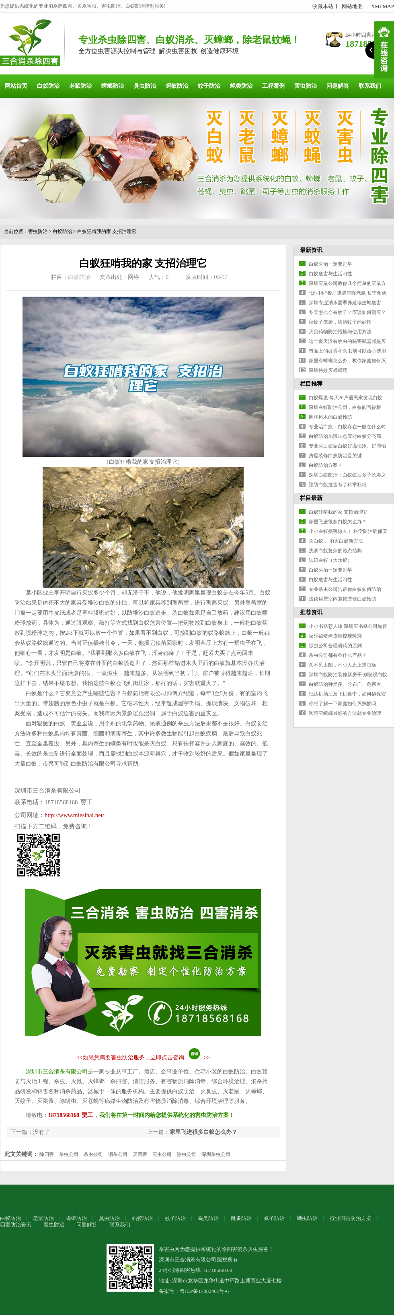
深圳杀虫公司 (215, 1154)
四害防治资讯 (15, 1225)
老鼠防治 (80, 86)
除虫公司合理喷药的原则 (335, 645)
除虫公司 (186, 1154)
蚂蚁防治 (177, 86)
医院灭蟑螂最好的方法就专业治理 (345, 713)
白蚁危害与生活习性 (330, 274)
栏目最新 (311, 498)
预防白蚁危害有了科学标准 (338, 484)
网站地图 (352, 6)
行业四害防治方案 (350, 1218)
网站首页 (16, 86)
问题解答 (337, 86)
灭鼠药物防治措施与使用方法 (340, 331)
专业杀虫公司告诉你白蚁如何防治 (345, 589)
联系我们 (370, 86)
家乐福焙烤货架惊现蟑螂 (335, 636)
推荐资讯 (311, 612)
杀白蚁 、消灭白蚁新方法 (336, 541)
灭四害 (140, 1154)
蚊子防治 (209, 86)
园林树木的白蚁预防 (330, 417)
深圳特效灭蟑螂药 (328, 370)
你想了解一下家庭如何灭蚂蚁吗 (342, 703)
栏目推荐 (311, 384)
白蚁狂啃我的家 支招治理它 (106, 231)
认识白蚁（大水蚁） (330, 560)
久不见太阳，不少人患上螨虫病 (342, 665)
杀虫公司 (68, 1154)
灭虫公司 (162, 1154)
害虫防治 (305, 86)
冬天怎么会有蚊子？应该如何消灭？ (347, 312)
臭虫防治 (144, 86)
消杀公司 (117, 1154)
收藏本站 (322, 6)
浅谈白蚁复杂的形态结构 (335, 550)
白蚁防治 (48, 86)
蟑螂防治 (112, 86)
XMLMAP (382, 6)
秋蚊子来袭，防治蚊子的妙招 (340, 322)
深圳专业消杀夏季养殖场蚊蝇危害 (345, 303)
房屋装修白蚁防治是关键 (335, 455)
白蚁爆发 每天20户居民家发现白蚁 (345, 397)
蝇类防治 (241, 86)
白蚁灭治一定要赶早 (330, 264)
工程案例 (273, 86)
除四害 (46, 1154)
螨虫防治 (307, 1218)
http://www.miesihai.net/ (74, 815)
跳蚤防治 (241, 1218)
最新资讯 (311, 250)
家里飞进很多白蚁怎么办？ (203, 1132)
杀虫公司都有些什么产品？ (338, 655)
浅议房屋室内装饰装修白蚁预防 (342, 599)
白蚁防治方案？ (326, 465)
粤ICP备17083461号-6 (204, 1291)
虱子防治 (274, 1218)
